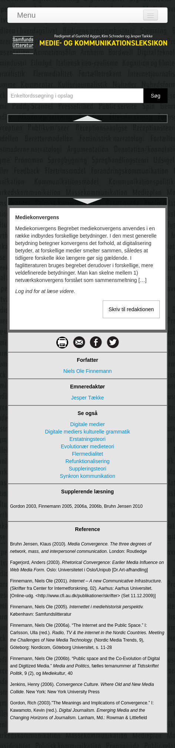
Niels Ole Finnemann (87, 371)
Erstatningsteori (87, 439)
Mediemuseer (87, 170)
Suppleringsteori (87, 469)
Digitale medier (87, 424)
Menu (26, 15)
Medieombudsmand (87, 183)
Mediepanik (87, 197)
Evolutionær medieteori (87, 446)
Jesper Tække (87, 398)
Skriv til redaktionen (131, 309)
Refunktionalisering (87, 461)
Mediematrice (87, 157)
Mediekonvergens (87, 130)
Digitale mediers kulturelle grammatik (87, 432)
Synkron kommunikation (87, 476)
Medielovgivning (87, 143)
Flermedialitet (87, 454)
